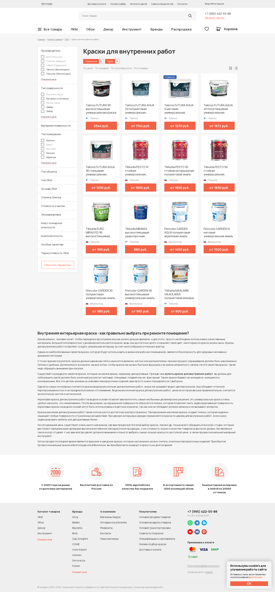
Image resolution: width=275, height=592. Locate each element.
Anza (75, 517)
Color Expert (79, 549)
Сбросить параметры (57, 265)
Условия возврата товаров (155, 522)
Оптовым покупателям (113, 522)
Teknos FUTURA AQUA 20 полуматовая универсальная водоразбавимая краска (139, 108)
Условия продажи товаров (154, 517)
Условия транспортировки (155, 528)
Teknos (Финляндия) (55, 69)
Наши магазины (109, 538)
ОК (249, 583)
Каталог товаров (55, 39)
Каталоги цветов (138, 3)
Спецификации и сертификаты (157, 538)
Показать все (48, 79)
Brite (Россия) (52, 56)
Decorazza (78, 560)
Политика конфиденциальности (203, 565)
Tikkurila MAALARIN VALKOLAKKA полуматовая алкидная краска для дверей (179, 294)
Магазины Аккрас (110, 517)
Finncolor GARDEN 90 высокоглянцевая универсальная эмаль (140, 294)
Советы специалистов (162, 3)
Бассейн (48, 148)
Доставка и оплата (97, 3)
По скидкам (102, 68)
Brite (75, 533)
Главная (41, 39)
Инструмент (132, 29)
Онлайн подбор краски (152, 544)
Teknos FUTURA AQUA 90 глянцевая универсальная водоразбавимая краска (100, 170)
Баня (46, 144)
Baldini (76, 522)
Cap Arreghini (80, 538)
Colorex (76, 555)
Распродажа (181, 29)
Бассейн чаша (52, 94)
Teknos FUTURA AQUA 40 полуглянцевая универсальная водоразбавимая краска (218, 108)
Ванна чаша (50, 102)
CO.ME (76, 544)
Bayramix (77, 528)
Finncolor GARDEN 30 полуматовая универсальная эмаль (100, 294)
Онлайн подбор (118, 3)
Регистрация (217, 3)
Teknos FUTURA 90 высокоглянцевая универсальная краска (101, 108)
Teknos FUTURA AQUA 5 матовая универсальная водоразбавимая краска (178, 108)
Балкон (48, 140)
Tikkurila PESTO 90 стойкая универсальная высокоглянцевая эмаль (216, 170)
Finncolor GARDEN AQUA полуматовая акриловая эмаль (177, 232)
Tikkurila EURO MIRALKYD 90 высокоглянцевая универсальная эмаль (100, 232)
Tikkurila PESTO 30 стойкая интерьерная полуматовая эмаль (179, 170)
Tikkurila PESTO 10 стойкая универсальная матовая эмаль (136, 170)
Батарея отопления (55, 98)
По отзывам (141, 68)
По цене (88, 68)
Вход (207, 3)
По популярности (121, 68)
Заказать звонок (214, 17)
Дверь (47, 107)
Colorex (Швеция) (53, 61)
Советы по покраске (151, 533)
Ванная (48, 153)
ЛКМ (74, 29)
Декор (108, 29)
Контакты (182, 3)
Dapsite (209, 572)
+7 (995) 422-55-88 (218, 14)
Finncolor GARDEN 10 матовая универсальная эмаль (218, 232)
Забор (47, 111)
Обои (90, 29)
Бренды (156, 29)
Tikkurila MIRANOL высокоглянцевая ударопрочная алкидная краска (137, 232)
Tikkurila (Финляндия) (56, 73)
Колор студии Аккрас (54, 16)
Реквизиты (106, 528)
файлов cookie (255, 577)
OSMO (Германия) (54, 65)
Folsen (76, 565)
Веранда (48, 157)
